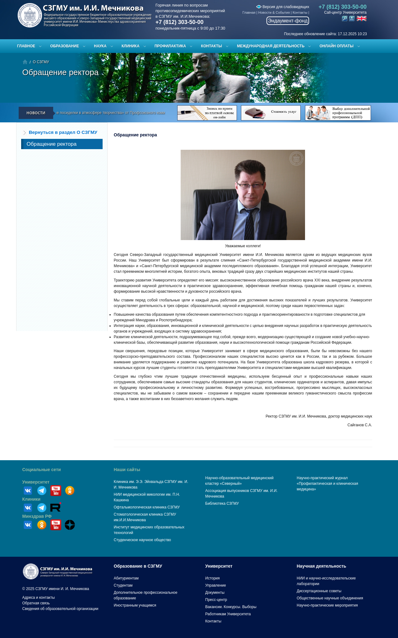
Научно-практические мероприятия (327, 605)
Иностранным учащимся (135, 605)
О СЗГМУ (41, 62)
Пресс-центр (216, 600)
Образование (64, 46)
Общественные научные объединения (330, 598)
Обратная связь (36, 603)
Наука (100, 46)
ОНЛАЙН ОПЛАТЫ (337, 46)
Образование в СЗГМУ (138, 566)
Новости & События (274, 12)
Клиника (131, 46)
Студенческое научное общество (142, 540)
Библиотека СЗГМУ (222, 503)
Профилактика (170, 46)
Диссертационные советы (319, 591)
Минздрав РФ (37, 516)
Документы (214, 592)
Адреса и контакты (38, 597)
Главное (26, 46)
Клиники (31, 499)
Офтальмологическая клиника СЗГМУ (147, 507)
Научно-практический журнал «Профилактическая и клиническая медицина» (327, 483)
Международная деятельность (270, 46)
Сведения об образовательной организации (60, 609)
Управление (215, 585)
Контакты (300, 12)
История (212, 578)
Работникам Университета (228, 614)
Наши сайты (127, 469)
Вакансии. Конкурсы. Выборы (231, 607)
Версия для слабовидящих (282, 7)
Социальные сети (41, 469)
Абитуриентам (126, 578)
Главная (249, 12)
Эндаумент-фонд (288, 20)
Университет (36, 482)
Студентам (123, 585)
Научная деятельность (321, 566)
